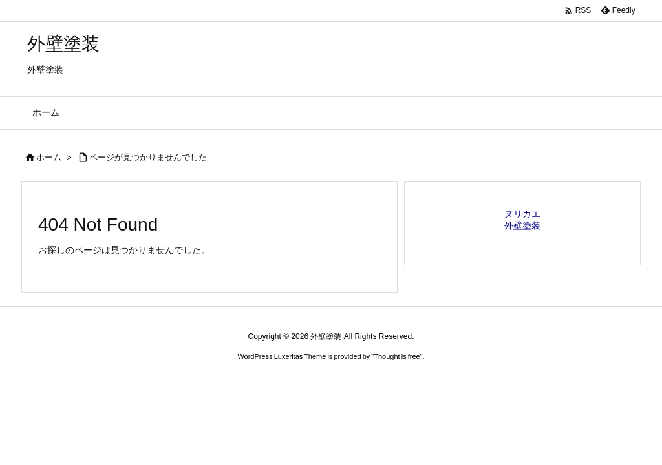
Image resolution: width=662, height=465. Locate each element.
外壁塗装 (522, 225)
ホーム (48, 157)
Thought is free (397, 356)
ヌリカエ (522, 214)
